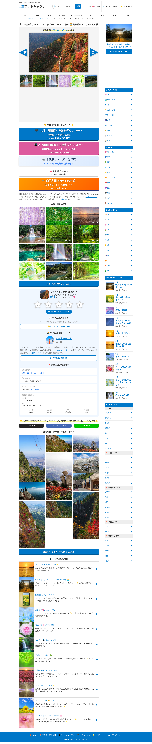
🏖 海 (107, 105)
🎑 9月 (107, 255)
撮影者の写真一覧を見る (59, 360)
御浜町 (107, 551)
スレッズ (68, 352)
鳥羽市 (107, 502)
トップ (23, 18)
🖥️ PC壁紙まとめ (83, 737)
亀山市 (107, 443)
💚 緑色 (107, 162)
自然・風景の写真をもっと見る (59, 286)
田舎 (127, 15)
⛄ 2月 (107, 219)
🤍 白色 (107, 198)
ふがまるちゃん (91, 198)
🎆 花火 (107, 120)
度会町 (107, 518)
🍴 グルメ (108, 136)
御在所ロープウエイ (44, 18)
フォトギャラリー (32, 8)
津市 (106, 457)
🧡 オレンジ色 (110, 178)
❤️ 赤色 (107, 183)
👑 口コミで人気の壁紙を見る (59, 328)
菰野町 (30, 18)
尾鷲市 (107, 540)
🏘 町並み (108, 125)
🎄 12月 (107, 271)
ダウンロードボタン (59, 30)
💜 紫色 (107, 188)
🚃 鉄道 (107, 141)
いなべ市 (108, 413)
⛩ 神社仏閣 (109, 115)
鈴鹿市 (107, 438)
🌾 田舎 (107, 130)
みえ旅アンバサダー (35, 355)
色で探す (61, 15)
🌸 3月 (107, 225)
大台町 (107, 473)
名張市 (107, 532)
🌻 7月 (107, 245)
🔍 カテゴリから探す (110, 6)
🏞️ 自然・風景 (110, 100)
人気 (37, 15)
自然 (115, 15)
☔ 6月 (107, 240)
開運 (25, 15)
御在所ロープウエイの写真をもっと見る (58, 554)
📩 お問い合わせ (114, 737)
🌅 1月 (107, 214)
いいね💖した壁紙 (94, 6)
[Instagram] (60, 344)
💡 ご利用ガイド (126, 6)
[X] (57, 344)
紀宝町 (107, 561)
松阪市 (107, 463)
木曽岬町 (108, 418)
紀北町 (107, 545)
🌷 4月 (107, 230)
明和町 (107, 468)
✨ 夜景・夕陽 (110, 110)
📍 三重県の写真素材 (47, 737)
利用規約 (64, 201)
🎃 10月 (107, 261)
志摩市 (107, 497)
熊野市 (107, 556)
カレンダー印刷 (76, 15)
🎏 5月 (107, 235)
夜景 (102, 15)
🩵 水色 (107, 167)
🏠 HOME (33, 737)
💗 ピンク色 (109, 152)
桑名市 (107, 433)
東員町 (107, 423)
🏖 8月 (107, 250)
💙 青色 (107, 157)
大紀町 (107, 483)
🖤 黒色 (107, 193)
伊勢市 (107, 492)
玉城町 (107, 512)
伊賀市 (107, 526)
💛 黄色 (107, 172)
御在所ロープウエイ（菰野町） (34, 375)
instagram (59, 352)
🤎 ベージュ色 (110, 203)
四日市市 (108, 449)
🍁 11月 (107, 266)
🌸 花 (107, 94)
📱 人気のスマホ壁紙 (66, 737)
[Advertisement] (58, 104)
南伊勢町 (108, 507)
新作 (49, 15)
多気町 (107, 478)
